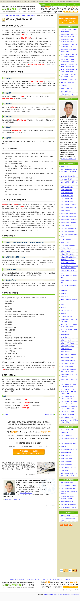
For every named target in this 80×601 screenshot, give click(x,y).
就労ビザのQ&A (65, 251)
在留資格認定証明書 (66, 190)
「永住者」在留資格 (66, 316)
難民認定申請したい (66, 349)
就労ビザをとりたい (66, 225)
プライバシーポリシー (67, 590)
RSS (61, 524)
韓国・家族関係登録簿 (67, 482)
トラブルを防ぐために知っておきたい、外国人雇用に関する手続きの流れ (69, 391)
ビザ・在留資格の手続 (67, 201)
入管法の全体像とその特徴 (68, 222)
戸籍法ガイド (64, 470)
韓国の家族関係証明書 (67, 501)
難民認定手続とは (66, 352)
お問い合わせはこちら (59, 9)
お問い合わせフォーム (67, 94)
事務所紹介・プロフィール (46, 4)
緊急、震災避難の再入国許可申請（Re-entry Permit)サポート (69, 171)
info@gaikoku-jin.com (26, 493)
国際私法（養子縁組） (67, 455)
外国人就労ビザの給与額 (67, 231)
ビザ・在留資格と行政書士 (68, 204)
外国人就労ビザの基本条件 (68, 228)
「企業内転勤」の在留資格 (68, 245)
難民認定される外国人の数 (68, 354)
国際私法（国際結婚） (67, 461)
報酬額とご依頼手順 (66, 88)
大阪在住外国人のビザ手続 (68, 213)
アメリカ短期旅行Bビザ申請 (68, 485)
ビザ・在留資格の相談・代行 (69, 207)
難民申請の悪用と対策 (67, 357)
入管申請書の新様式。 (67, 179)
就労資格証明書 (65, 334)
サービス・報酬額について (63, 4)
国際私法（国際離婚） (67, 464)
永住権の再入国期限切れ (67, 414)
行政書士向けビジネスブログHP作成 (64, 594)
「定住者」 (64, 293)
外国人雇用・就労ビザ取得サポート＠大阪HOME (20, 579)
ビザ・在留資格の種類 (67, 199)
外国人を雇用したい (66, 435)
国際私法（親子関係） (67, 458)
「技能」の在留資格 (66, 248)
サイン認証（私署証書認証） (69, 504)
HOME (75, 4)
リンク (76, 590)
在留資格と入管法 (66, 210)
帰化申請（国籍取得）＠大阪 (69, 449)
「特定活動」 (64, 296)
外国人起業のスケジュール (68, 363)
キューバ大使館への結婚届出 (69, 507)
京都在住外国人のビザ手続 (68, 216)
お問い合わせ (68, 579)
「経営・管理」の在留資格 (68, 263)
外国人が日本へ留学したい (68, 443)
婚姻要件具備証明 (49, 414)
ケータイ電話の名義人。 (67, 429)
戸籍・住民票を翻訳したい (68, 488)
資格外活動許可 (65, 337)
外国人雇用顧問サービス (67, 366)
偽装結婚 (5, 414)
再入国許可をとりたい (67, 310)
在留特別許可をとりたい (67, 346)
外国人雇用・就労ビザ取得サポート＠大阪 (19, 9)
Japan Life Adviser (66, 515)
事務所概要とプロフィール (68, 79)
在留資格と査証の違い (67, 187)
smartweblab (76, 594)
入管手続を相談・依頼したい (69, 219)
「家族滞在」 (64, 290)
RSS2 (66, 524)
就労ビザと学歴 (65, 242)
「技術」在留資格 (66, 239)
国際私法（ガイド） (66, 432)
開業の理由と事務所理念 (67, 82)
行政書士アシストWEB (49, 594)
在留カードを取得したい (67, 343)
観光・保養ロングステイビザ (69, 417)
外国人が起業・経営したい (68, 257)
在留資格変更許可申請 (67, 193)
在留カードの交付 (66, 340)
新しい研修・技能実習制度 (68, 176)
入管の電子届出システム (67, 411)
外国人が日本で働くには (67, 254)
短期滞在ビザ (64, 313)
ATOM (70, 524)
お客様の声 (64, 85)
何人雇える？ (64, 166)
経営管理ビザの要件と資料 (68, 360)
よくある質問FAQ (66, 91)
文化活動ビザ (64, 307)
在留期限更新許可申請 (67, 196)
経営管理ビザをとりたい (67, 260)
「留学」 (63, 304)
